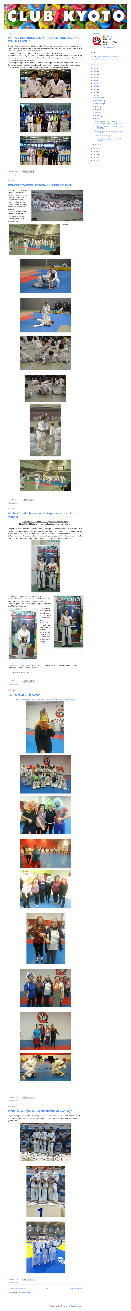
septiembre (99, 104)
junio (97, 107)
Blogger (77, 1306)
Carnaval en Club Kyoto (24, 694)
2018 (95, 89)
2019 (95, 86)
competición (107, 57)
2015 (95, 148)
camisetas (111, 59)
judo (16, 175)
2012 (95, 157)
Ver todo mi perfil (109, 47)
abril (97, 113)
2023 (95, 74)
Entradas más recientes (17, 1289)
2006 (95, 160)
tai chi (116, 59)
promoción (94, 59)
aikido (115, 57)
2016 (95, 95)
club (16, 1100)
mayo (97, 110)
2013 (95, 154)
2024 (95, 71)
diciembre (98, 98)
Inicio (47, 1289)
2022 (95, 77)
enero (97, 144)
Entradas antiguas (76, 1289)
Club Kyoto (110, 36)
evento (121, 57)
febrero (98, 119)
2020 (95, 83)
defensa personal (103, 59)
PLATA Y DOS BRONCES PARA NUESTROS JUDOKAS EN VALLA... (108, 122)
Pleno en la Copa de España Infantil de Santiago (40, 1111)
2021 (95, 80)
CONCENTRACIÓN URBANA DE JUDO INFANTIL (40, 185)
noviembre (99, 101)
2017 (95, 92)
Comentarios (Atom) (24, 1292)
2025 (95, 68)
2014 (95, 151)
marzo (97, 116)
